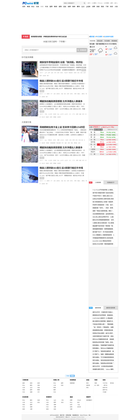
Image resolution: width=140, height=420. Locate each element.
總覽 (71, 400)
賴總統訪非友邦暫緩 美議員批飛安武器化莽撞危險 (109, 315)
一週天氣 (105, 385)
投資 (58, 72)
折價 (73, 140)
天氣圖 (104, 392)
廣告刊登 (62, 415)
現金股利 (71, 72)
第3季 (75, 72)
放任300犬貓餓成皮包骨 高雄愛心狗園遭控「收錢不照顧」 (112, 339)
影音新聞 (25, 397)
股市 (89, 3)
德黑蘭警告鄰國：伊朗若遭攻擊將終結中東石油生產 (49, 36)
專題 (28, 6)
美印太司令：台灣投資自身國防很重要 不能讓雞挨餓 (110, 366)
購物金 (75, 143)
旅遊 (98, 6)
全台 (58, 114)
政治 (32, 6)
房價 (77, 114)
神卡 (63, 143)
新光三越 (81, 140)
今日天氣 (92, 41)
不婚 (46, 114)
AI (45, 93)
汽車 (107, 6)
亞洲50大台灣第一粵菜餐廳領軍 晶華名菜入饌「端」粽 (110, 244)
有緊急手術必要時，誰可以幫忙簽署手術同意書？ (109, 333)
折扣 (76, 140)
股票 (41, 75)
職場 (55, 6)
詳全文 (83, 70)
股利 (81, 72)
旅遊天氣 (105, 387)
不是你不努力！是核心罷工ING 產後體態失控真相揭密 (110, 196)
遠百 (79, 143)
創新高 (58, 93)
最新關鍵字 (89, 400)
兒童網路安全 (75, 415)
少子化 (73, 114)
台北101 (62, 140)
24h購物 (94, 3)
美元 (78, 72)
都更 (51, 117)
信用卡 (54, 140)
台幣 (49, 72)
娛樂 (73, 6)
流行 (38, 392)
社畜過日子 (110, 182)
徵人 (90, 415)
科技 (46, 6)
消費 (93, 6)
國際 (51, 6)
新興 (75, 93)
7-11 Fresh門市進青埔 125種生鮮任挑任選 (106, 190)
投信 (65, 93)
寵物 (38, 383)
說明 (111, 3)
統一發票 (96, 385)
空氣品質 (99, 41)
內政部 (54, 114)
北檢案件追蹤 (108, 36)
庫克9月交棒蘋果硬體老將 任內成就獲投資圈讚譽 (109, 220)
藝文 (78, 402)
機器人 (78, 93)
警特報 (112, 383)
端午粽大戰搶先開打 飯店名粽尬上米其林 (106, 193)
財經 (42, 6)
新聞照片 (49, 397)
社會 (37, 6)
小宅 (70, 114)
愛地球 (79, 407)
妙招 (70, 140)
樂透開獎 (114, 41)
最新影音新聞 (110, 308)
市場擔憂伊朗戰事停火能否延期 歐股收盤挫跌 (108, 238)
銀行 (48, 75)
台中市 (61, 114)
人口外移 (50, 114)
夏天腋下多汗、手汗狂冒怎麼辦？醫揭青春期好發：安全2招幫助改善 (115, 232)
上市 (46, 72)
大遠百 (66, 140)
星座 (64, 6)
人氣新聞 (95, 182)
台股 (52, 72)
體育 (78, 6)
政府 (111, 6)
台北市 (66, 114)
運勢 (60, 6)
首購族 (54, 117)
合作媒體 (106, 3)
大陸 (116, 6)
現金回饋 (58, 143)
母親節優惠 (52, 143)
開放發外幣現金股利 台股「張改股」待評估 (61, 62)
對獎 (95, 380)
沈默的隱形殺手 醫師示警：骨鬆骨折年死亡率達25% (109, 336)
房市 (83, 114)
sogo (46, 140)
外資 (55, 72)
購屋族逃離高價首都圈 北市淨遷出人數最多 (61, 101)
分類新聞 (25, 380)
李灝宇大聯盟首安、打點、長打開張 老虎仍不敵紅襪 (110, 205)
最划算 (43, 143)
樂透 (95, 383)
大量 (62, 93)
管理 (71, 407)
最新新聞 (95, 308)
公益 (78, 404)
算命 (87, 383)
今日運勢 (98, 36)
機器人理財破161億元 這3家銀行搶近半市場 (61, 81)
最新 (23, 383)
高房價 (58, 117)
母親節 (47, 143)
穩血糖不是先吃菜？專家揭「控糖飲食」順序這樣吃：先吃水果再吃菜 (115, 226)
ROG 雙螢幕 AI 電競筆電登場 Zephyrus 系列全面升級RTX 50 (113, 235)
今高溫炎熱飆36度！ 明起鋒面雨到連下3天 (107, 324)
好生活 (79, 400)
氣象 (104, 380)
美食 (69, 143)
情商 (38, 385)
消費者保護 (68, 415)
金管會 (44, 75)
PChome (100, 3)
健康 (69, 6)
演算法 (83, 93)
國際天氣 (105, 390)
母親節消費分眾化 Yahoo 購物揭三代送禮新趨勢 (109, 369)
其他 (38, 402)
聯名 (72, 143)
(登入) (116, 3)
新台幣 (66, 72)
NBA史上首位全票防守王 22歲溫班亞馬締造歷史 (109, 217)
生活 (82, 6)
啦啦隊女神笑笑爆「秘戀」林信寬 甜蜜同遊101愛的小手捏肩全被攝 (115, 342)
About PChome (83, 415)
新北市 (43, 117)
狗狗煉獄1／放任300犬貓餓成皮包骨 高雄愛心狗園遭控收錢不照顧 (115, 348)
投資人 (61, 72)
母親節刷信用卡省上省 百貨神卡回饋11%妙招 (62, 127)
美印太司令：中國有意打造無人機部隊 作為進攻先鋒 (110, 312)
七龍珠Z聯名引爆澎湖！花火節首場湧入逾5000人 (108, 223)
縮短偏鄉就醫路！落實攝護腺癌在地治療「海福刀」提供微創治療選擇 (115, 229)
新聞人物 (56, 380)
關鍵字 (88, 397)
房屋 (80, 114)
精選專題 (72, 383)
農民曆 (92, 36)
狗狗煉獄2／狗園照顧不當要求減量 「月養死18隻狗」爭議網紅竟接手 (115, 345)
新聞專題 (73, 380)
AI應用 (47, 93)
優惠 (58, 140)
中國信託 (50, 140)
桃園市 (47, 117)
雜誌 (102, 6)
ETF (51, 93)
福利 (66, 143)
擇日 (87, 387)
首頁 (23, 6)
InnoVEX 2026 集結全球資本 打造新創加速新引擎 (109, 241)
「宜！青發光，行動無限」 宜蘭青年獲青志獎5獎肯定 (110, 327)
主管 (54, 93)
